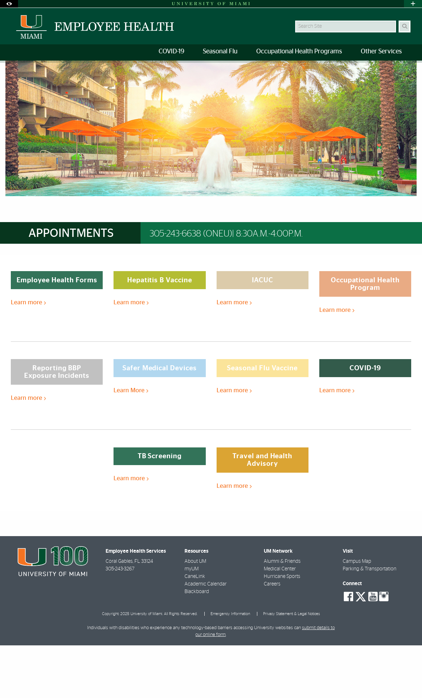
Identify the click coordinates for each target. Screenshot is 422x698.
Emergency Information (230, 666)
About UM (195, 614)
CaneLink (195, 629)
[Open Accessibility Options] (9, 4)
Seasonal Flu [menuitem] (220, 51)
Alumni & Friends (282, 614)
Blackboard (197, 644)
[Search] (404, 26)
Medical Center (280, 621)
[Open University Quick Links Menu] (413, 4)
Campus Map (357, 614)
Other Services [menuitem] (381, 51)
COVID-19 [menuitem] (171, 51)
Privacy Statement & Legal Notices (291, 666)
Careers (272, 636)
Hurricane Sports (282, 629)
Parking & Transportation (369, 621)
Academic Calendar (206, 636)
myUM (192, 621)
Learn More (131, 443)
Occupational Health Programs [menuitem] (299, 51)
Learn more (28, 355)
